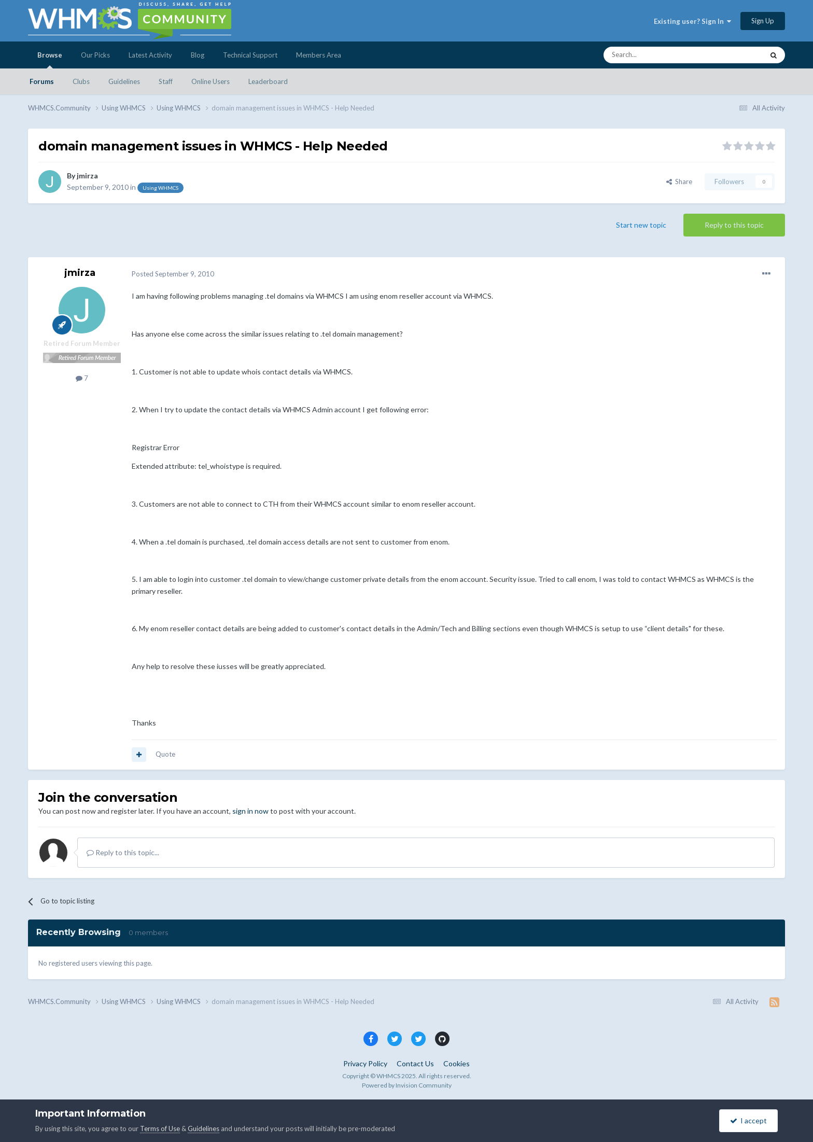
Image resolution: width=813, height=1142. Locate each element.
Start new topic (641, 224)
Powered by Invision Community (407, 1085)
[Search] (659, 55)
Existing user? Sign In (692, 21)
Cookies (456, 1063)
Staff (166, 81)
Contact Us (415, 1063)
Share (679, 181)
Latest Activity (150, 55)
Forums (42, 81)
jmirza (87, 175)
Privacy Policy (365, 1063)
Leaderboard (268, 81)
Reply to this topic (734, 224)
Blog (197, 55)
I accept (748, 1120)
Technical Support (250, 55)
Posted (173, 274)
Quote (165, 754)
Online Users (210, 81)
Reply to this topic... (123, 852)
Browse (49, 59)
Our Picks (95, 55)
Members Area (318, 55)
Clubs (81, 81)
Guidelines (124, 81)
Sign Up (762, 21)
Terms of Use (160, 1128)
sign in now (250, 810)
